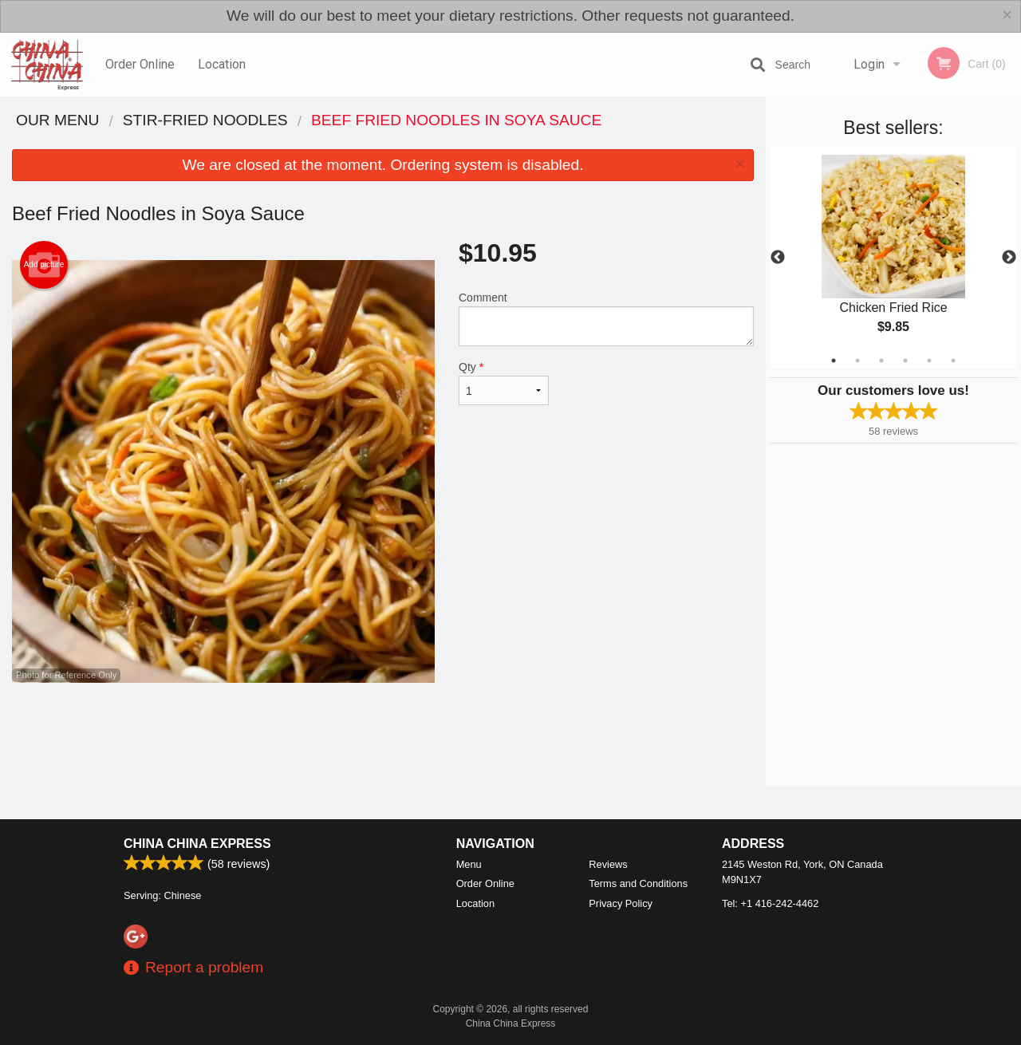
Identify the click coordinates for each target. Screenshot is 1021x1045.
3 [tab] (881, 361)
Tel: (770, 903)
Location (222, 64)
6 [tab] (953, 361)
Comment (606, 318)
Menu (469, 864)
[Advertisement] (383, 735)
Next (1009, 258)
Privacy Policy (620, 903)
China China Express (197, 843)
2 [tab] (857, 361)
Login (869, 64)
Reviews (608, 864)
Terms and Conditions (638, 883)
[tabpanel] (893, 258)
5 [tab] (929, 361)
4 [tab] (905, 361)
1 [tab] (834, 361)
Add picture (44, 265)
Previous (778, 258)
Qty (504, 383)
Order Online (140, 64)
